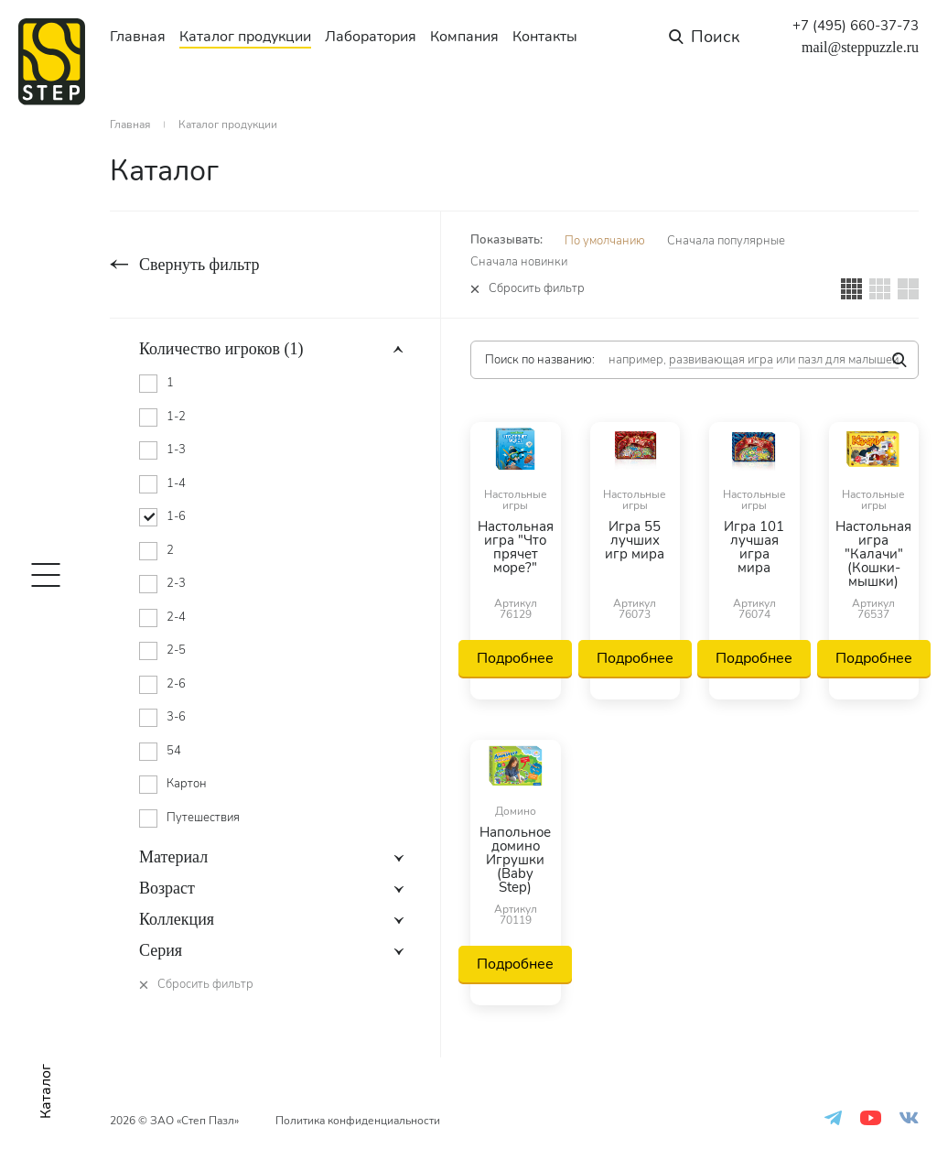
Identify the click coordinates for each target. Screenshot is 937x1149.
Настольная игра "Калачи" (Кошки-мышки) (873, 554)
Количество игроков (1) (221, 349)
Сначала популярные (726, 241)
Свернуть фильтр (199, 264)
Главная (138, 37)
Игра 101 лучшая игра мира (754, 548)
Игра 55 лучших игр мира (634, 541)
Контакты (544, 37)
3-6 (176, 717)
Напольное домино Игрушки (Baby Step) (515, 860)
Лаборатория (370, 37)
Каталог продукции (245, 37)
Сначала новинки (518, 262)
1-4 (176, 483)
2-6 (176, 684)
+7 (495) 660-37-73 (855, 26)
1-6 (176, 516)
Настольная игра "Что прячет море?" (516, 548)
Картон (187, 783)
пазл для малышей (848, 360)
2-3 (176, 583)
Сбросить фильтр (537, 289)
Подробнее (515, 658)
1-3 (176, 449)
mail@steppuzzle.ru (860, 47)
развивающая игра (721, 360)
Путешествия (203, 817)
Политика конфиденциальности (357, 1120)
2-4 (176, 617)
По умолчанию (605, 241)
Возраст (167, 888)
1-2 (176, 416)
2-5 (176, 650)
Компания (464, 37)
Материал (173, 857)
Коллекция (176, 919)
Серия (160, 950)
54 (174, 751)
